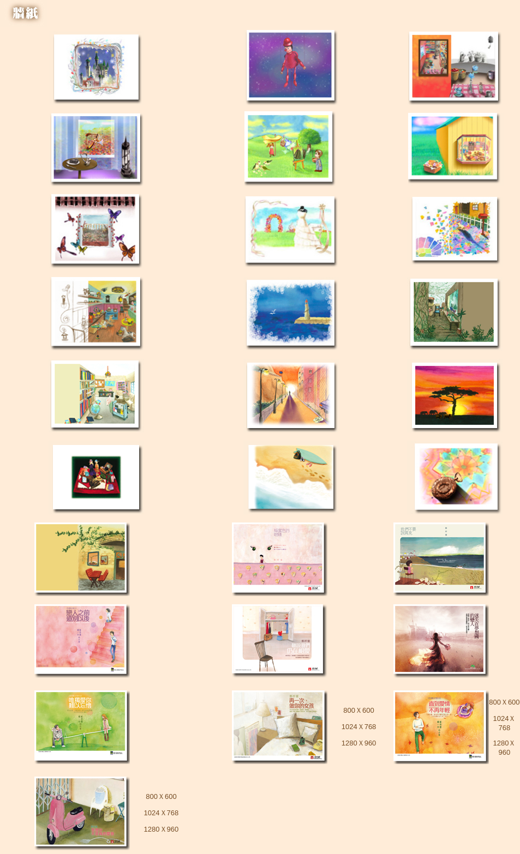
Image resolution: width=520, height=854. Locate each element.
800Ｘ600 (358, 710)
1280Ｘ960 (359, 743)
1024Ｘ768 (359, 727)
